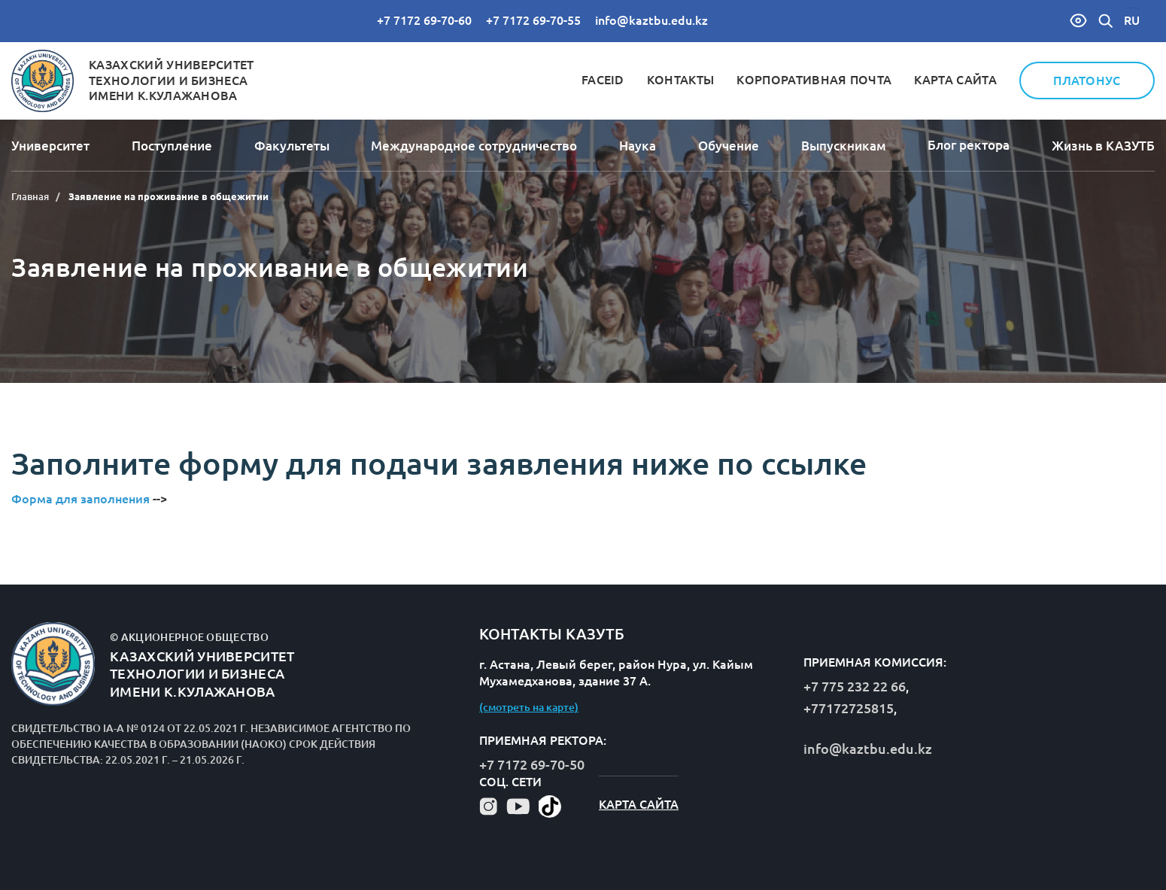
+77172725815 (848, 707)
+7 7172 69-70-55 (533, 20)
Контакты (681, 80)
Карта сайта (955, 80)
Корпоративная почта (813, 80)
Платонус (1087, 80)
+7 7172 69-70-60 (424, 20)
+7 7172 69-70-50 (532, 764)
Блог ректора (969, 145)
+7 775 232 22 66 (854, 686)
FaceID (602, 80)
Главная (30, 196)
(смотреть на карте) (528, 707)
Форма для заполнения (82, 499)
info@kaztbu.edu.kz (651, 20)
